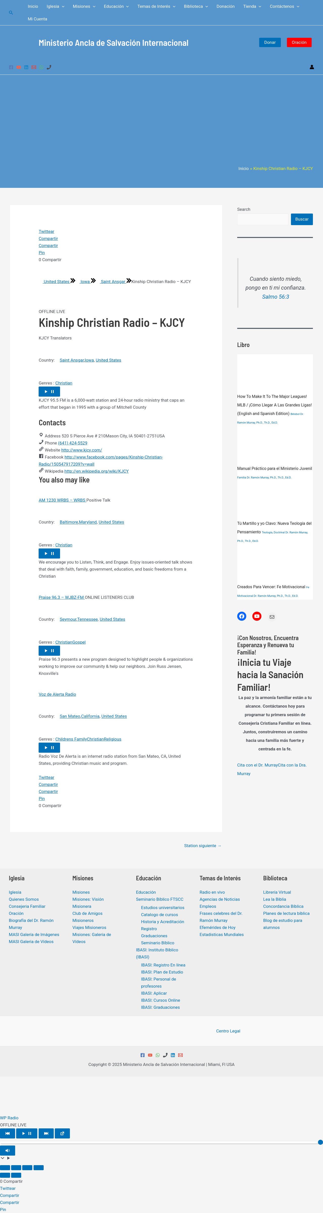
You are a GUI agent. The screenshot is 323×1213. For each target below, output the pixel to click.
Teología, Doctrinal (273, 532)
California (90, 716)
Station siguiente (203, 845)
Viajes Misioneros (89, 927)
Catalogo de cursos (159, 914)
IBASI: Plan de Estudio (162, 972)
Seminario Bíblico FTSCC (159, 899)
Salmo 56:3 (275, 297)
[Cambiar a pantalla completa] (16, 1167)
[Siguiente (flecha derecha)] (16, 1175)
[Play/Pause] (26, 1133)
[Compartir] (27, 1167)
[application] (61, 6)
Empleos (208, 906)
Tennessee (87, 619)
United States (54, 281)
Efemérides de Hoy (217, 927)
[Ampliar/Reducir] (5, 1167)
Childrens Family (71, 739)
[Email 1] (34, 67)
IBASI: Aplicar (154, 993)
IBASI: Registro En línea (163, 964)
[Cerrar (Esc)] (39, 1167)
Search (243, 209)
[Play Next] (46, 1133)
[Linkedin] (26, 67)
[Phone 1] (49, 67)
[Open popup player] (62, 1133)
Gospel (79, 642)
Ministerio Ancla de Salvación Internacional (114, 42)
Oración (299, 42)
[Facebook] (11, 67)
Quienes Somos (24, 899)
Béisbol (295, 414)
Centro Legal (228, 1030)
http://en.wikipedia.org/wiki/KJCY (96, 471)
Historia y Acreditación (162, 921)
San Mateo (70, 716)
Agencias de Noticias (220, 899)
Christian (63, 383)
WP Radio (9, 1117)
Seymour (68, 619)
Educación (146, 892)
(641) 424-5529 (72, 442)
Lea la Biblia (274, 899)
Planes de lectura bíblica (286, 913)
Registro (149, 928)
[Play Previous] (7, 1133)
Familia (241, 477)
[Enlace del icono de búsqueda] (11, 13)
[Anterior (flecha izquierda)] (5, 1175)
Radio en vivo (212, 892)
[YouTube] (18, 67)
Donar (270, 42)
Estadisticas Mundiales (222, 934)
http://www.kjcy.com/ (81, 450)
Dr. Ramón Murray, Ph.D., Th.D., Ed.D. (269, 477)
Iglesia (15, 892)
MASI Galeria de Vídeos (31, 941)
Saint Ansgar (111, 281)
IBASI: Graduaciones (160, 1007)
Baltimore (69, 522)
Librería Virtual (277, 892)
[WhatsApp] (41, 67)
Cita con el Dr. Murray (257, 765)
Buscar (302, 219)
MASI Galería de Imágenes (34, 934)
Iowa (83, 281)
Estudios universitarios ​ (163, 907)
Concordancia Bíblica (283, 906)
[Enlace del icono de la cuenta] (312, 67)
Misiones (81, 892)
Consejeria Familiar (27, 906)
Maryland (88, 522)
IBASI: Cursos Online (160, 1000)
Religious (112, 739)
